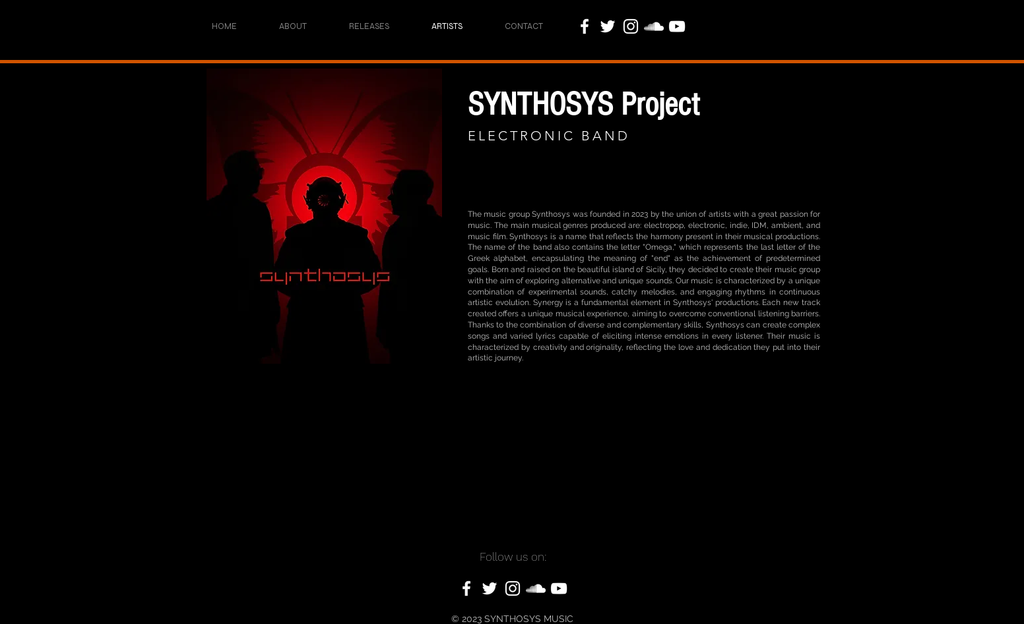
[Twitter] (608, 26)
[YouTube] (677, 26)
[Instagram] (631, 26)
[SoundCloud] (654, 26)
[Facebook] (584, 26)
